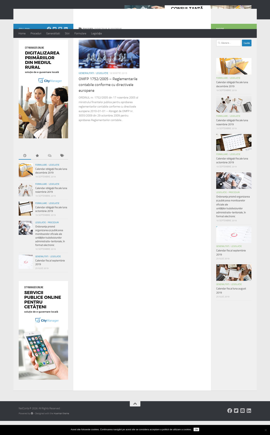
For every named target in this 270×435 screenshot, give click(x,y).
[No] (265, 430)
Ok (196, 429)
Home (22, 33)
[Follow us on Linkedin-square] (66, 43)
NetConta (33, 12)
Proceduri (36, 33)
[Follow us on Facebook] (49, 43)
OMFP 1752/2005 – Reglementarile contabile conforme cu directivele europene (108, 99)
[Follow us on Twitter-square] (55, 43)
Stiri (67, 33)
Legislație (96, 33)
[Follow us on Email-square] (60, 43)
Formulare (80, 33)
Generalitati (53, 33)
